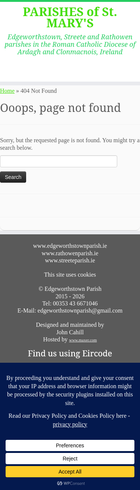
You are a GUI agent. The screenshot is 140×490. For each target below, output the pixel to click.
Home (7, 91)
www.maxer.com (83, 340)
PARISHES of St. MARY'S (70, 17)
